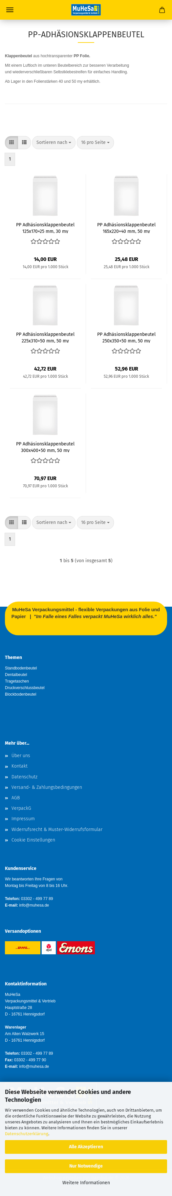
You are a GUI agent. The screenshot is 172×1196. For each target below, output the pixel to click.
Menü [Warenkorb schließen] (9, 9)
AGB (15, 798)
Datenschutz (24, 777)
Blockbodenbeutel (20, 694)
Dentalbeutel (16, 674)
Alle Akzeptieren (86, 1147)
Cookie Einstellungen (33, 840)
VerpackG (21, 808)
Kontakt (19, 766)
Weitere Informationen (86, 1183)
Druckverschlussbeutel (25, 687)
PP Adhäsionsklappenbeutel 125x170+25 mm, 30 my (45, 227)
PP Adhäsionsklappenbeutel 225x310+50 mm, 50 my (45, 337)
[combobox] (53, 142)
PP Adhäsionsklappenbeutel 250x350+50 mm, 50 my (126, 337)
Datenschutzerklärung (26, 1133)
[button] (11, 142)
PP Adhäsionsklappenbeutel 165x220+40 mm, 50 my (126, 227)
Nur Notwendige (86, 1166)
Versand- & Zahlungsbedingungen (46, 787)
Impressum (23, 819)
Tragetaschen (17, 681)
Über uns (20, 755)
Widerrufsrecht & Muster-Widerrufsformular (56, 829)
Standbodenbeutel (21, 668)
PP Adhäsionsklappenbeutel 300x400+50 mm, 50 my (45, 446)
